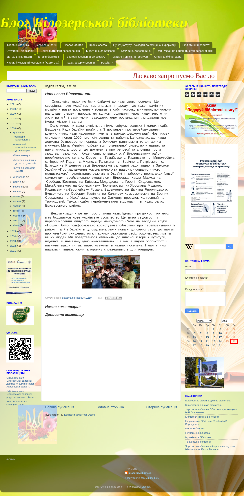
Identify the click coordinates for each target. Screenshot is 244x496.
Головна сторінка (18, 44)
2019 (13, 113)
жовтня (17, 182)
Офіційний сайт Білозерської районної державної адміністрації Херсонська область (20, 382)
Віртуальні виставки (19, 56)
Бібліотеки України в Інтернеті (202, 416)
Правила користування (80, 62)
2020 (13, 109)
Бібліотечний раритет (196, 44)
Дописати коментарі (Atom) (79, 414)
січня (16, 225)
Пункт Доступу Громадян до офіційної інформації (144, 44)
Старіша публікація (161, 407)
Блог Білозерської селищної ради (16, 403)
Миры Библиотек (195, 428)
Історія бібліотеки (49, 56)
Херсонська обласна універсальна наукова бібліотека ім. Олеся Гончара (210, 447)
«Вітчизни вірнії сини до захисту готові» (25, 161)
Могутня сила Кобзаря (100, 50)
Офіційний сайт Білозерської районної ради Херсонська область (21, 394)
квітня (17, 210)
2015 (13, 231)
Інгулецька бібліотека (197, 433)
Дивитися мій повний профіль (142, 478)
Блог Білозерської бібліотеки (94, 24)
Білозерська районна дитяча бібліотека (207, 400)
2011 (13, 250)
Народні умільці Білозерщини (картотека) (32, 62)
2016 (13, 128)
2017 (13, 123)
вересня (18, 186)
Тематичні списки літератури (129, 56)
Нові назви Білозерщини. (22, 138)
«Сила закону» (21, 155)
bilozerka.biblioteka (139, 473)
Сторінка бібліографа (167, 56)
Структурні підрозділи (20, 50)
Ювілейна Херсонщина (136, 50)
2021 (13, 104)
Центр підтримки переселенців (60, 50)
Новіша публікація (59, 407)
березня (18, 215)
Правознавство (73, 44)
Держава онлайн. (46, 44)
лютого (17, 220)
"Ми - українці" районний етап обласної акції (185, 50)
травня (17, 206)
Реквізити (107, 62)
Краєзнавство (98, 44)
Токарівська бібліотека (198, 441)
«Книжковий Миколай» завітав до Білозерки (24, 147)
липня (17, 196)
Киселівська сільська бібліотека (203, 405)
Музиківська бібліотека (198, 437)
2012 (13, 245)
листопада (19, 177)
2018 (13, 118)
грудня (17, 132)
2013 (13, 241)
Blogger (146, 486)
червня (17, 201)
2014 (13, 236)
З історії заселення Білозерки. (86, 56)
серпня (17, 191)
